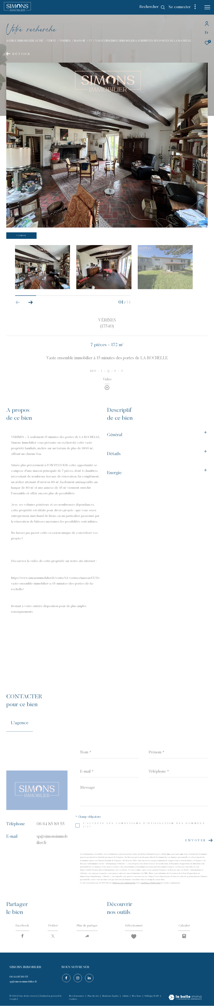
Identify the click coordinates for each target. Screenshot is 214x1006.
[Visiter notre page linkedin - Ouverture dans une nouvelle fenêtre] (88, 978)
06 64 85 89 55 (51, 824)
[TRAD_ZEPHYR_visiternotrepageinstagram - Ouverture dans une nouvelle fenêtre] (77, 978)
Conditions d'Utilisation (150, 883)
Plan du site (93, 997)
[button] (30, 302)
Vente (51, 41)
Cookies (73, 1000)
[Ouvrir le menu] (207, 7)
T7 (90, 41)
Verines (65, 41)
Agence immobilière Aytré (25, 41)
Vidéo (107, 379)
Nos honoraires (77, 997)
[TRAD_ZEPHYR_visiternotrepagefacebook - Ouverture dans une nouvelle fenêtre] (65, 978)
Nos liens (137, 997)
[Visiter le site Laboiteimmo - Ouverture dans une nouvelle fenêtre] (185, 998)
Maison (79, 41)
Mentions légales (110, 997)
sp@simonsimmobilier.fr (23, 982)
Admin (125, 997)
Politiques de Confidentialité (123, 883)
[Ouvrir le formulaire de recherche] (152, 7)
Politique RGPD (152, 997)
